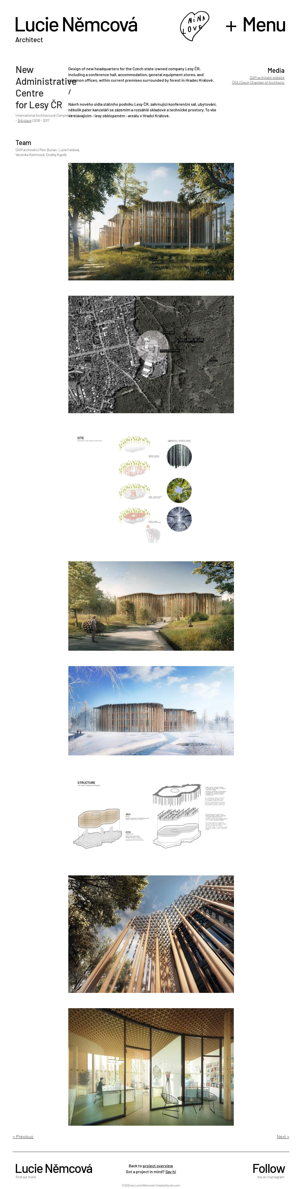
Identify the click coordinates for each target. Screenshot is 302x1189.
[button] (257, 23)
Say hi (170, 1171)
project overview (158, 1165)
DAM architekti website (267, 77)
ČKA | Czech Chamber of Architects (258, 82)
